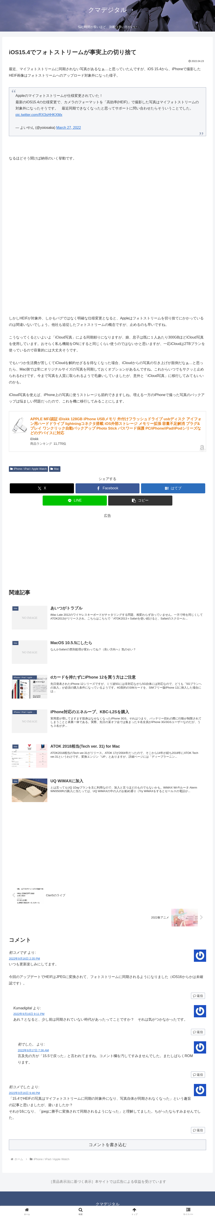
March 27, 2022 (68, 127)
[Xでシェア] (42, 488)
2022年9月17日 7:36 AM (33, 1050)
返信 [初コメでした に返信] (198, 1130)
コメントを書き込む (108, 1144)
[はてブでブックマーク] (173, 488)
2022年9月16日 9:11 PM (28, 1014)
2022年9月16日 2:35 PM (24, 958)
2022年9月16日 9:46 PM (24, 1093)
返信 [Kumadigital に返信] (198, 1032)
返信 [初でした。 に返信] (198, 1074)
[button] (140, 501)
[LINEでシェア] (75, 501)
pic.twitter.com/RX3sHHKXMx (39, 115)
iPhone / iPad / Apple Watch (28, 468)
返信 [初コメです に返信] (198, 996)
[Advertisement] (107, 550)
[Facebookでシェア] (108, 488)
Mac (54, 468)
